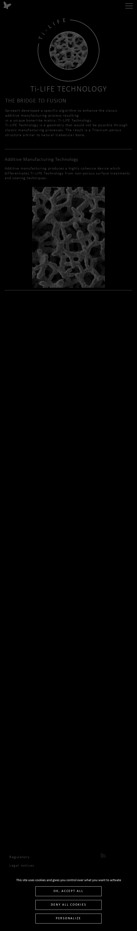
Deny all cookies (68, 904)
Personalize (68, 918)
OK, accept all (68, 891)
